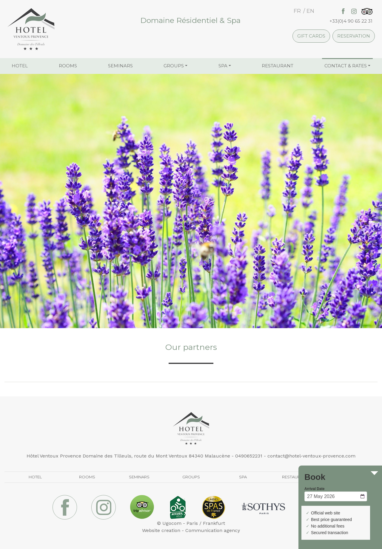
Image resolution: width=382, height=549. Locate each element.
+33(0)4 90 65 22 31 (350, 21)
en (310, 11)
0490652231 (248, 456)
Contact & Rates (345, 66)
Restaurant (277, 66)
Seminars (120, 66)
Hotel (20, 66)
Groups (174, 66)
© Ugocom (169, 523)
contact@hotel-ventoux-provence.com (311, 456)
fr (297, 11)
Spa (222, 66)
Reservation (353, 36)
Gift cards (311, 36)
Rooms (68, 66)
